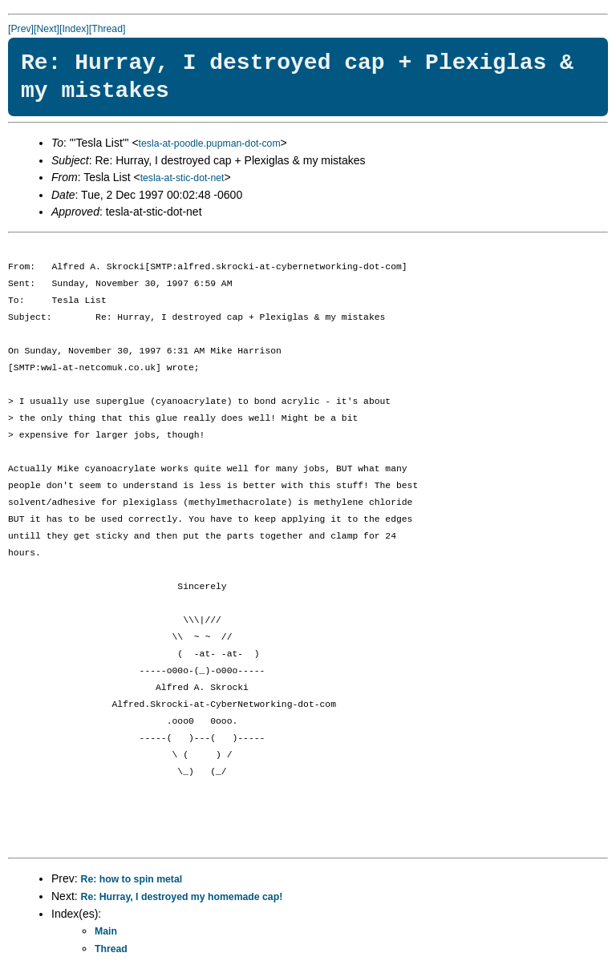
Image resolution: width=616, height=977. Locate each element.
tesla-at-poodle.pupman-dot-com (210, 143)
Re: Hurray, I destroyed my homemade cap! (182, 896)
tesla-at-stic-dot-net (182, 178)
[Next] (46, 28)
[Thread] (107, 28)
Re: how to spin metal (132, 879)
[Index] (74, 28)
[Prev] (21, 28)
